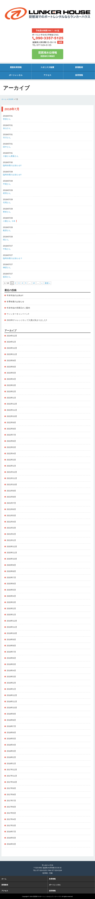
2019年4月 (11, 670)
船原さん (7, 230)
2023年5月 (11, 373)
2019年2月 (11, 683)
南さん (6, 240)
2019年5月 (11, 664)
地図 (60, 42)
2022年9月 (11, 422)
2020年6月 (11, 583)
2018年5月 (11, 738)
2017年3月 (11, 825)
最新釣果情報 (16, 67)
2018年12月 (12, 695)
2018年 (11, 99)
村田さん (7, 193)
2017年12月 (12, 769)
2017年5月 (11, 813)
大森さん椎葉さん (10, 156)
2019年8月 (11, 645)
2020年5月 (11, 590)
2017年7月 (11, 800)
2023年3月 (11, 385)
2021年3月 (11, 528)
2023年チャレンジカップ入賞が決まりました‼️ (27, 320)
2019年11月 (12, 627)
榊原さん (7, 267)
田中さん (7, 147)
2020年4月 (11, 596)
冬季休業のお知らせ (15, 302)
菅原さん (7, 119)
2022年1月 (11, 466)
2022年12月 (12, 404)
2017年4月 (11, 819)
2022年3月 (11, 460)
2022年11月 (12, 410)
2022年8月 (11, 429)
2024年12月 (12, 336)
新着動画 (79, 67)
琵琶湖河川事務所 (47, 54)
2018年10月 (12, 707)
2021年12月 (12, 472)
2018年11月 (12, 701)
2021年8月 (11, 497)
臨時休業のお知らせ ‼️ (12, 258)
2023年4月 (11, 379)
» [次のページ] (41, 283)
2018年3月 (11, 751)
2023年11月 (12, 354)
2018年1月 (11, 763)
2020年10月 (12, 559)
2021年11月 (12, 478)
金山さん (7, 128)
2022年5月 (11, 447)
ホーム (3, 99)
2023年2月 (11, 391)
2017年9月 (11, 788)
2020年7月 (11, 577)
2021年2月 (11, 534)
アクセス (47, 75)
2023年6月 (11, 367)
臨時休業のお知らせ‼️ (12, 165)
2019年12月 (12, 621)
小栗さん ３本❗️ (10, 221)
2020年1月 (11, 614)
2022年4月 (11, 453)
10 (34, 283)
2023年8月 (11, 360)
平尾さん (7, 184)
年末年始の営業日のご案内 (18, 308)
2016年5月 (11, 838)
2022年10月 (12, 416)
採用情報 (79, 75)
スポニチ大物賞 (47, 67)
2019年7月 (11, 652)
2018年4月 (11, 745)
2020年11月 (12, 552)
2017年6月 (11, 807)
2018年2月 (11, 757)
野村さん (7, 212)
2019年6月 (11, 658)
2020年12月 (12, 546)
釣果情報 (52, 878)
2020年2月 (11, 608)
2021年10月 (12, 484)
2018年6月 (11, 732)
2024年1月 (11, 342)
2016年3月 (11, 844)
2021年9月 (11, 491)
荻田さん (7, 277)
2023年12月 (12, 348)
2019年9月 (11, 639)
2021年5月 (11, 515)
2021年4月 (11, 522)
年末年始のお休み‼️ (15, 295)
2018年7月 (11, 726)
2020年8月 (11, 571)
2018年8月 (11, 720)
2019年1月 (11, 689)
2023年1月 (11, 398)
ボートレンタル (16, 75)
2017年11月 (12, 776)
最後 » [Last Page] (47, 283)
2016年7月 (11, 831)
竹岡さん (7, 202)
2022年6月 (11, 441)
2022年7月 (11, 435)
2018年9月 (11, 714)
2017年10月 (12, 782)
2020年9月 (11, 565)
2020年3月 (11, 602)
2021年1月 (11, 540)
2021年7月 (11, 503)
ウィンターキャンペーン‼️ (18, 314)
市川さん (7, 137)
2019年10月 (12, 633)
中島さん (7, 249)
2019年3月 (11, 676)
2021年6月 (11, 509)
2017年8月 (11, 794)
